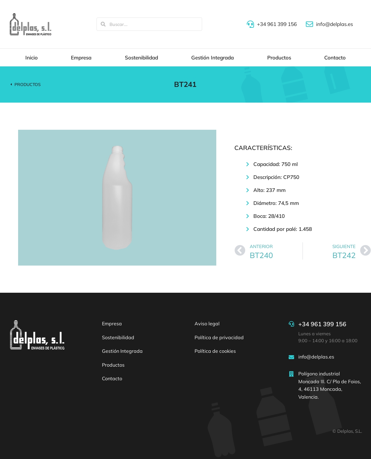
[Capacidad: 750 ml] (247, 164)
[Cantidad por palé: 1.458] (247, 229)
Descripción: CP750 (276, 177)
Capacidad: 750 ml (275, 164)
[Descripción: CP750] (247, 177)
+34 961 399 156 (322, 324)
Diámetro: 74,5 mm (276, 203)
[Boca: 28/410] (247, 216)
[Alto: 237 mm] (247, 190)
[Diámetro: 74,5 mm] (247, 203)
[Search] (103, 24)
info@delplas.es (316, 357)
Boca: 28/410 (269, 216)
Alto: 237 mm (269, 190)
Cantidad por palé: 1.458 (282, 229)
